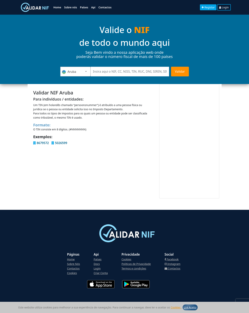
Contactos (104, 7)
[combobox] (75, 71)
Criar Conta (101, 273)
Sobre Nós (73, 264)
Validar (180, 71)
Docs (97, 264)
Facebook (172, 259)
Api (93, 7)
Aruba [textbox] (69, 72)
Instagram (173, 264)
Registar (208, 7)
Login (224, 7)
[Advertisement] (189, 141)
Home (57, 7)
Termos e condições (134, 268)
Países (84, 7)
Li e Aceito (190, 307)
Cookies (176, 307)
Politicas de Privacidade (136, 264)
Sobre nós (70, 7)
